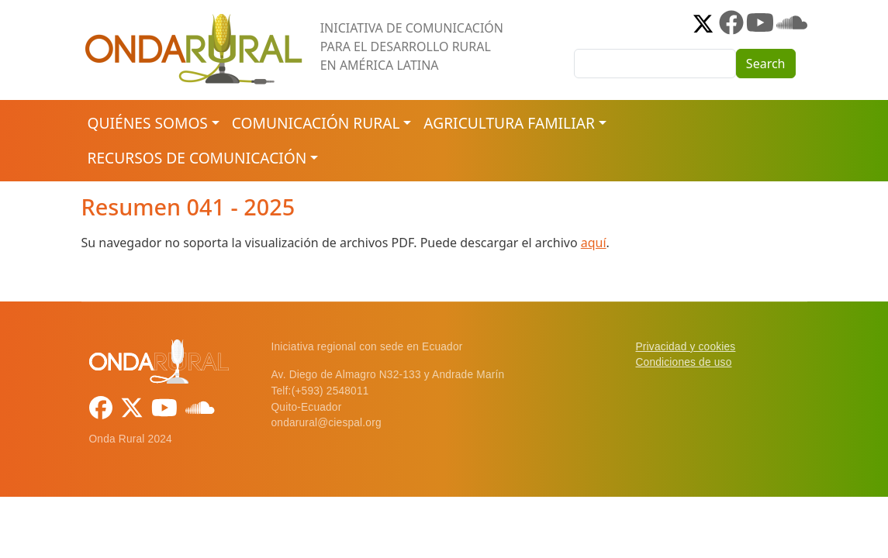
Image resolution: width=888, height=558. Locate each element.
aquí (593, 242)
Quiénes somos (148, 122)
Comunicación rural (316, 122)
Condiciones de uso (684, 362)
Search (766, 63)
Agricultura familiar (508, 122)
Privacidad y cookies (686, 347)
